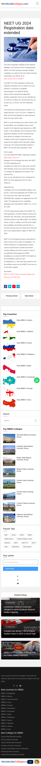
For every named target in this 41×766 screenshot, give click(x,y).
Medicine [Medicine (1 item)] (7, 543)
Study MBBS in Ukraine (24, 320)
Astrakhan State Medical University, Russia (25, 447)
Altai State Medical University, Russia (26, 436)
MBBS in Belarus (6, 696)
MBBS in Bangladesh (8, 693)
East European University (9, 739)
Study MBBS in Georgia (25, 388)
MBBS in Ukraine (6, 726)
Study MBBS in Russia (24, 343)
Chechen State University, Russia (25, 481)
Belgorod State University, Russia (25, 470)
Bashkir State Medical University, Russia (24, 459)
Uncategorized (10, 602)
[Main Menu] (37, 3)
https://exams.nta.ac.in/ (11, 157)
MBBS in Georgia (7, 705)
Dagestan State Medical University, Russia (25, 515)
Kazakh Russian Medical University (12, 754)
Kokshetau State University (10, 751)
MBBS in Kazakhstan (8, 708)
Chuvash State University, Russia (25, 493)
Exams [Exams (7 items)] (14, 535)
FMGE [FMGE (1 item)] (22, 535)
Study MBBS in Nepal (24, 366)
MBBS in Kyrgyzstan (8, 711)
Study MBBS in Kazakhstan (26, 377)
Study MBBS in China (24, 400)
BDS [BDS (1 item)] (6, 535)
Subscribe (9, 569)
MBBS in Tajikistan (7, 723)
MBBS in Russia (6, 720)
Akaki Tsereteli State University (11, 742)
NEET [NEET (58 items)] (16, 543)
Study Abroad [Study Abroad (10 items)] (27, 546)
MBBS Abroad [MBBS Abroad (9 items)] (9, 539)
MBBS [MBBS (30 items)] (30, 535)
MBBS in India (6, 729)
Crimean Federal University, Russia (26, 504)
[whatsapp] (37, 380)
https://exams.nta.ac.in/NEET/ (14, 79)
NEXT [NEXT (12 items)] (33, 543)
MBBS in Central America (9, 699)
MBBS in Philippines (8, 717)
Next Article (30, 296)
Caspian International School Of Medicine (15, 748)
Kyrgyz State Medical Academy (11, 736)
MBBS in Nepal (6, 714)
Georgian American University (11, 745)
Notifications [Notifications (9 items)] (15, 546)
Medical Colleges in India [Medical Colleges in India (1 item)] (24, 539)
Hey (30, 762)
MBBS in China (6, 702)
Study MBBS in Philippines (25, 354)
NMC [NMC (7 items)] (6, 546)
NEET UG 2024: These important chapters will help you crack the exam (19, 275)
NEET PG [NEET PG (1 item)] (25, 543)
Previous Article (10, 296)
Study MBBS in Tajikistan (25, 331)
